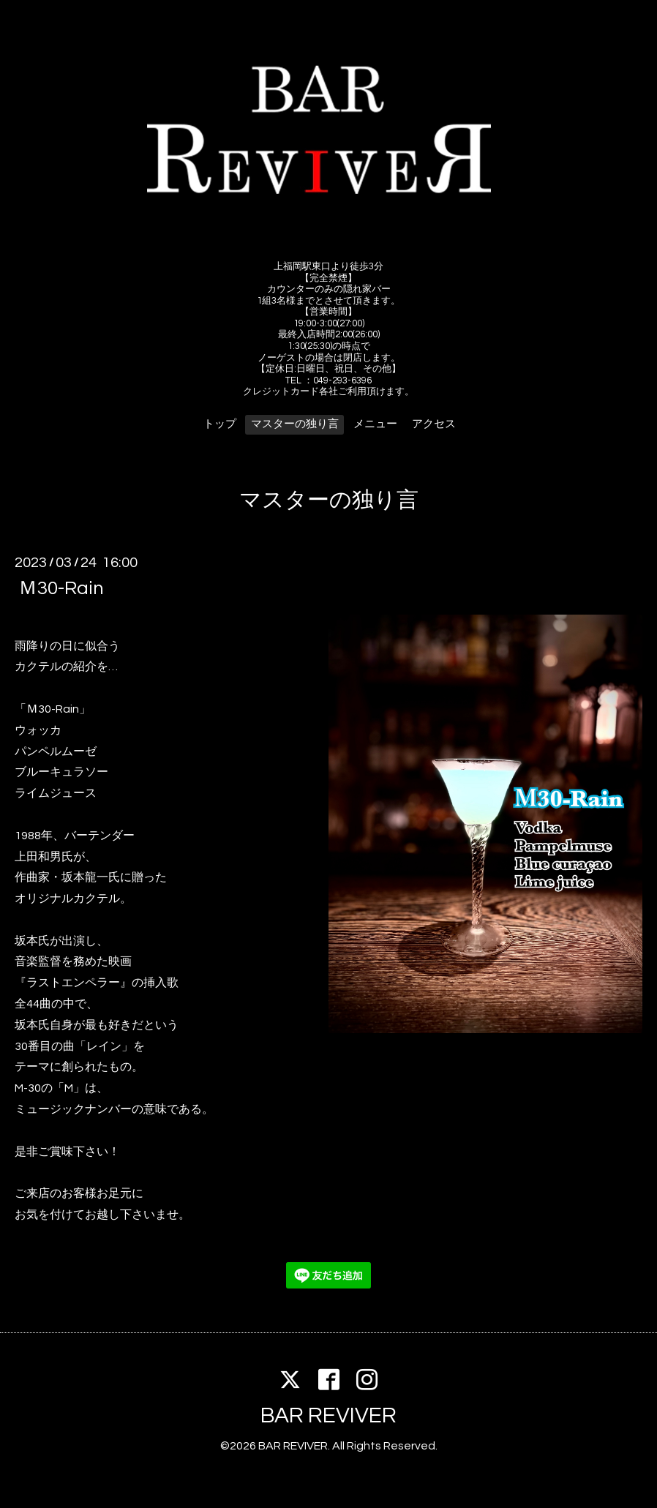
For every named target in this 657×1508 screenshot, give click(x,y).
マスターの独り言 (295, 424)
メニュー (375, 424)
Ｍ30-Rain (61, 588)
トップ (219, 424)
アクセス (434, 424)
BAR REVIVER (328, 1415)
